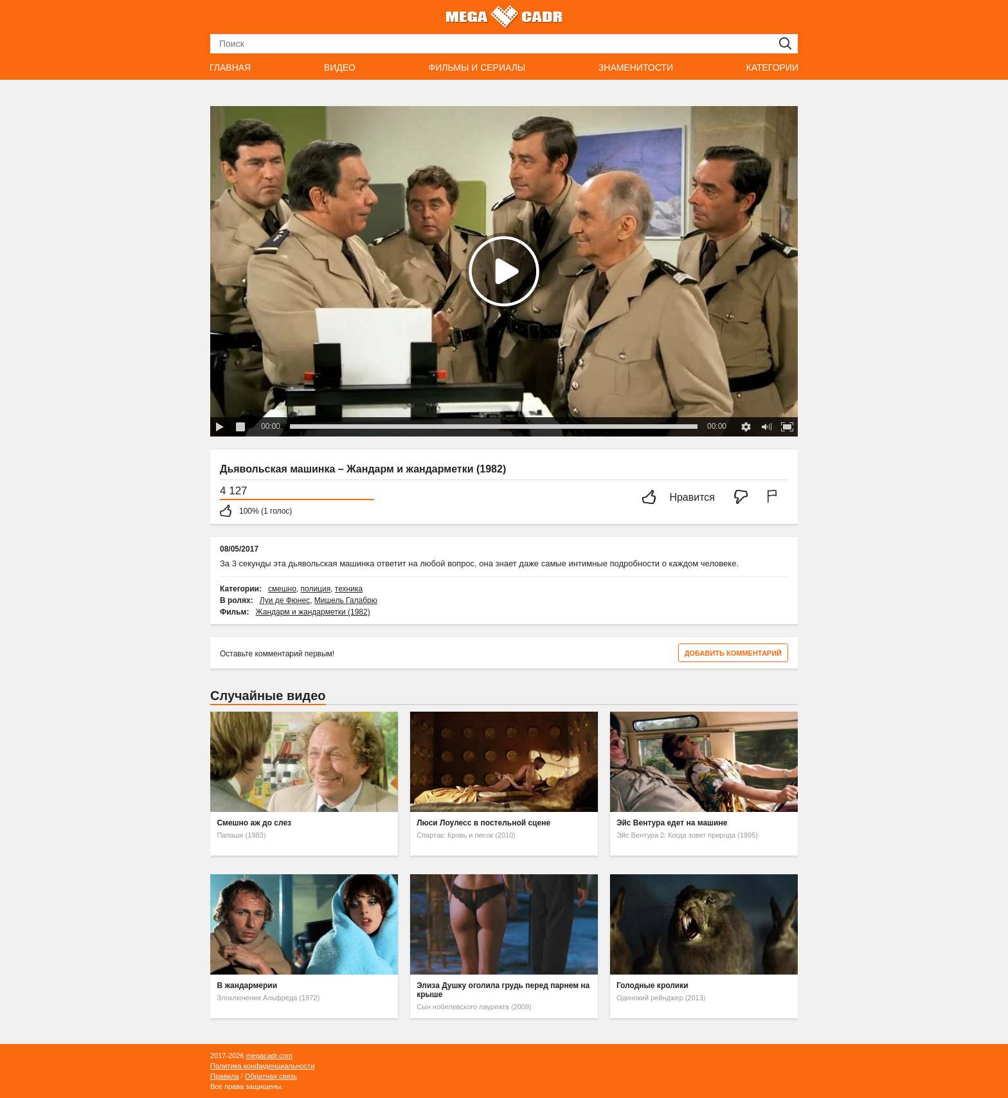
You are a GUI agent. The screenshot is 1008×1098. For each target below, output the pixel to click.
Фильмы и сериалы (476, 67)
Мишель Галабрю (345, 600)
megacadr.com (269, 1055)
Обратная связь (271, 1076)
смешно (282, 588)
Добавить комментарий (733, 653)
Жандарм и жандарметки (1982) (313, 612)
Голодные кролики (652, 985)
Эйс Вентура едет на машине (672, 822)
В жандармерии (247, 985)
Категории (772, 67)
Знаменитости (635, 67)
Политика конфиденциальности (262, 1066)
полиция (315, 588)
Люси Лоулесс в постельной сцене (483, 822)
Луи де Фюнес (285, 600)
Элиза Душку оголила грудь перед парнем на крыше (503, 990)
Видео (340, 67)
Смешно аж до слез (254, 822)
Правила (224, 1076)
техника (349, 588)
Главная (230, 67)
